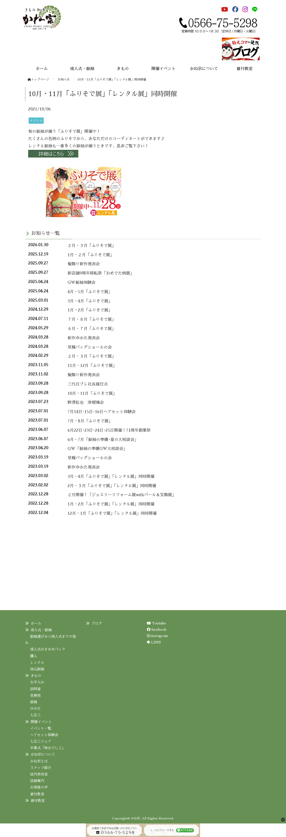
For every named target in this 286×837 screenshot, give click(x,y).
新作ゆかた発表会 (84, 338)
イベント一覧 (40, 728)
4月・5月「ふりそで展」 (90, 292)
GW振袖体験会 (81, 283)
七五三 (35, 715)
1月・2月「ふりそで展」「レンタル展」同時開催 (111, 504)
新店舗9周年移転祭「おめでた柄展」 (101, 273)
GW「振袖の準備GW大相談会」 (97, 449)
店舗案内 (37, 781)
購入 (33, 656)
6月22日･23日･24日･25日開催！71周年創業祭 (109, 430)
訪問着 (35, 689)
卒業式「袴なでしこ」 (47, 748)
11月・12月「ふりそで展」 (92, 366)
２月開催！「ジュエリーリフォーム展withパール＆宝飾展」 (122, 495)
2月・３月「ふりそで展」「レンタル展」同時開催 (112, 486)
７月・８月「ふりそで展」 (92, 319)
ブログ (96, 623)
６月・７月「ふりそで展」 (92, 329)
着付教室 (37, 794)
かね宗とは (39, 761)
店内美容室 (39, 774)
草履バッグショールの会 (90, 347)
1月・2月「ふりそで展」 (90, 310)
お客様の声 (39, 787)
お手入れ (37, 682)
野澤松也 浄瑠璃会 (86, 403)
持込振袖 (37, 669)
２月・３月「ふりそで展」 (92, 246)
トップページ (38, 79)
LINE (156, 642)
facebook (156, 629)
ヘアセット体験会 (44, 735)
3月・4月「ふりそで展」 (90, 301)
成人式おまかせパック (47, 649)
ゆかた (35, 708)
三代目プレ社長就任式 (88, 384)
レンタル (37, 662)
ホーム (36, 623)
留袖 (33, 702)
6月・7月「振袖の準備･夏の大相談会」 (103, 440)
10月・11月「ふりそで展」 (92, 394)
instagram (157, 635)
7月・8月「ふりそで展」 (90, 421)
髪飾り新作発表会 (84, 264)
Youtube (156, 623)
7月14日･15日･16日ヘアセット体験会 (102, 412)
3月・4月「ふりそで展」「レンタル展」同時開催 (111, 477)
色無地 (35, 695)
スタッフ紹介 (40, 767)
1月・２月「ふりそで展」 (91, 255)
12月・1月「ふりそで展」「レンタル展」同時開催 (112, 513)
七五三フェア (40, 741)
